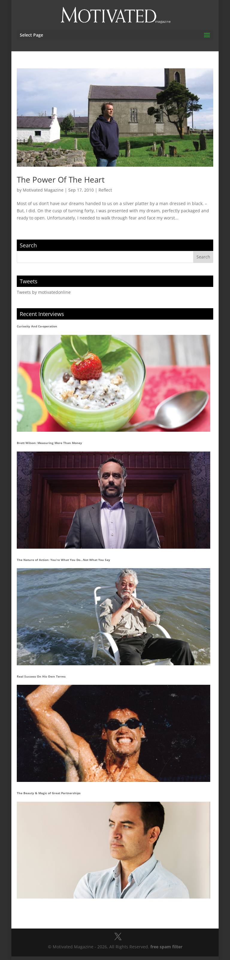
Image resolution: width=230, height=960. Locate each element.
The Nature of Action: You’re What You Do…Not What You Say (63, 560)
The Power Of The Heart (61, 179)
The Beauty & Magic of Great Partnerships (49, 793)
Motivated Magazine (43, 190)
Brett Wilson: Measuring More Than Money (49, 443)
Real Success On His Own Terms (41, 676)
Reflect (105, 190)
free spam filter (166, 947)
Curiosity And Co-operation (37, 326)
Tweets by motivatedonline (44, 292)
